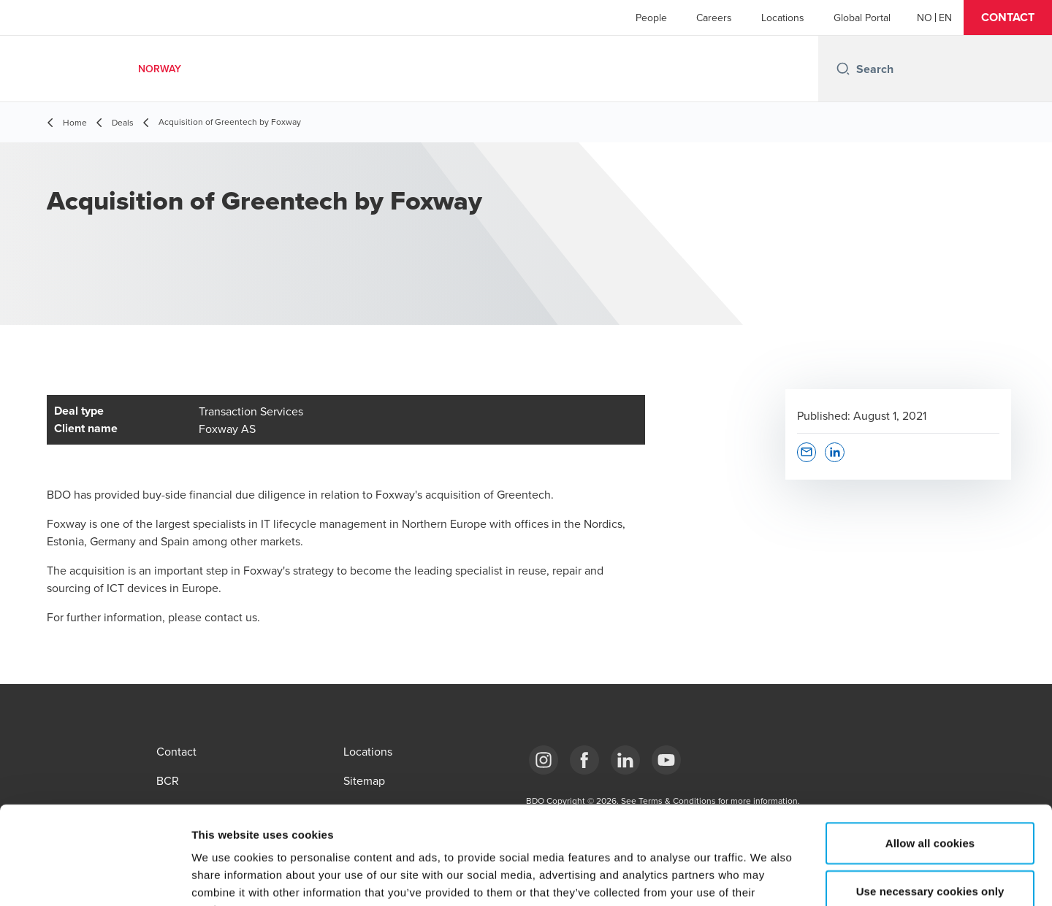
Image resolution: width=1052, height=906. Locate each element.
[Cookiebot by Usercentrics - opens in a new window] (95, 877)
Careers (714, 17)
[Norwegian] (924, 17)
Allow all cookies (930, 751)
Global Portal (862, 17)
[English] (945, 17)
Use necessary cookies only (930, 799)
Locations (782, 17)
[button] (1008, 17)
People (651, 17)
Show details (767, 877)
